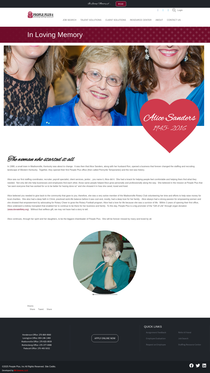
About (159, 20)
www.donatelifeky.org (18, 209)
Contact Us (174, 20)
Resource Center (140, 20)
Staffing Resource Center (189, 344)
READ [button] (120, 3)
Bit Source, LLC (21, 370)
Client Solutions (115, 20)
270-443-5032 (44, 348)
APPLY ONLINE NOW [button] (105, 338)
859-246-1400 (44, 338)
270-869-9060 (45, 334)
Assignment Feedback (156, 332)
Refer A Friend (184, 332)
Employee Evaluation (156, 338)
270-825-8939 (45, 341)
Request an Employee (156, 344)
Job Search (69, 20)
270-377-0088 (45, 345)
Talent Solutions (90, 20)
